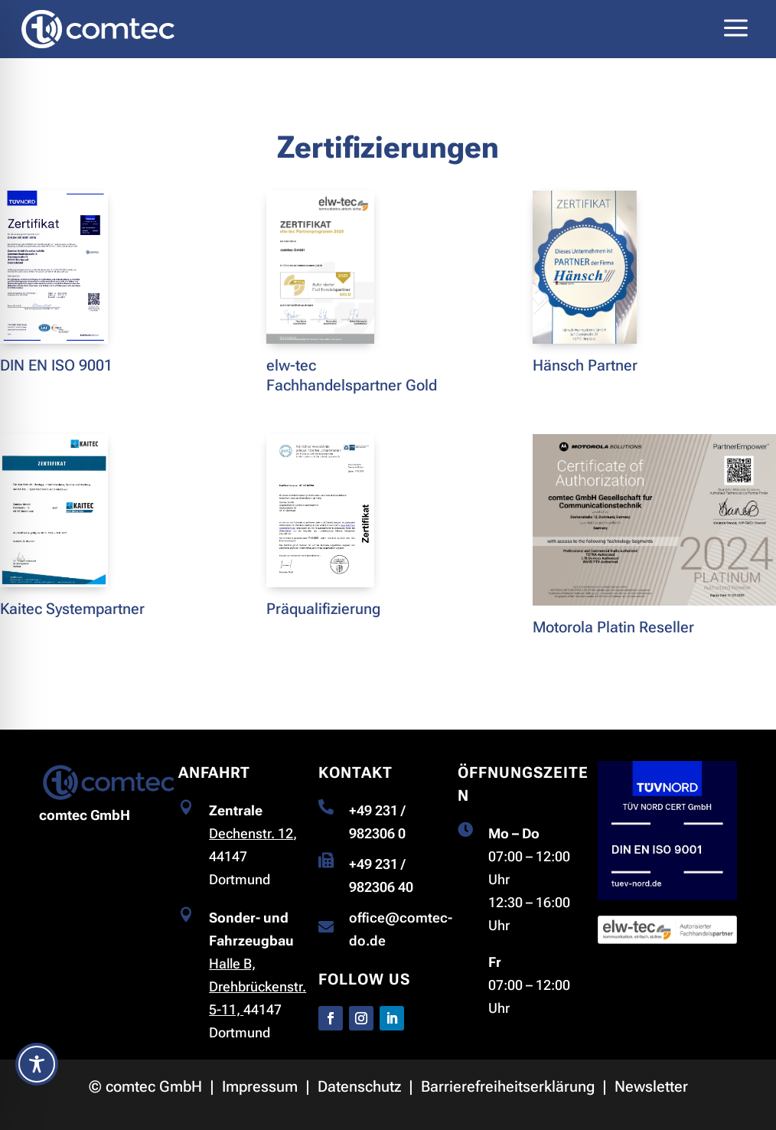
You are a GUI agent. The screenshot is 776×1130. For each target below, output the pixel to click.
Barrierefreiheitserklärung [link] (508, 1086)
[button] (330, 1018)
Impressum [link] (260, 1086)
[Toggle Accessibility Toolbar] (37, 1064)
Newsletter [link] (651, 1086)
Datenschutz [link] (359, 1086)
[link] (97, 29)
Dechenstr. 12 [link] (251, 833)
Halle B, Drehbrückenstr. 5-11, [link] (257, 986)
